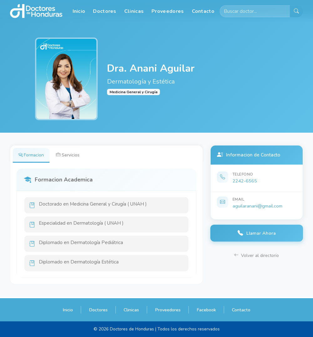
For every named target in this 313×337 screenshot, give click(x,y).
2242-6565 (245, 181)
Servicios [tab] (68, 155)
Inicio (79, 11)
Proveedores (167, 11)
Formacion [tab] (31, 155)
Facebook (206, 310)
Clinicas (134, 11)
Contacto (203, 11)
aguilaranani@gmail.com (257, 206)
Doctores (104, 11)
